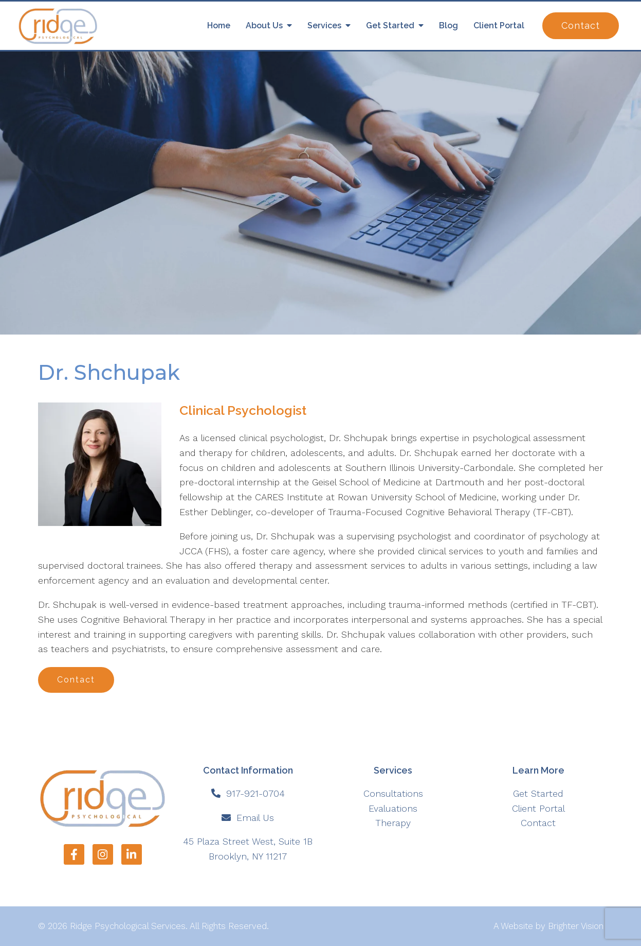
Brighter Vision (575, 926)
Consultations (393, 793)
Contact (580, 25)
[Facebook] (74, 854)
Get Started (390, 25)
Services (324, 25)
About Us (264, 25)
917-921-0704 (255, 793)
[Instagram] (103, 854)
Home (218, 25)
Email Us (255, 817)
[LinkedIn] (131, 854)
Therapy (393, 822)
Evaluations (393, 808)
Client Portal (498, 25)
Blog (448, 25)
